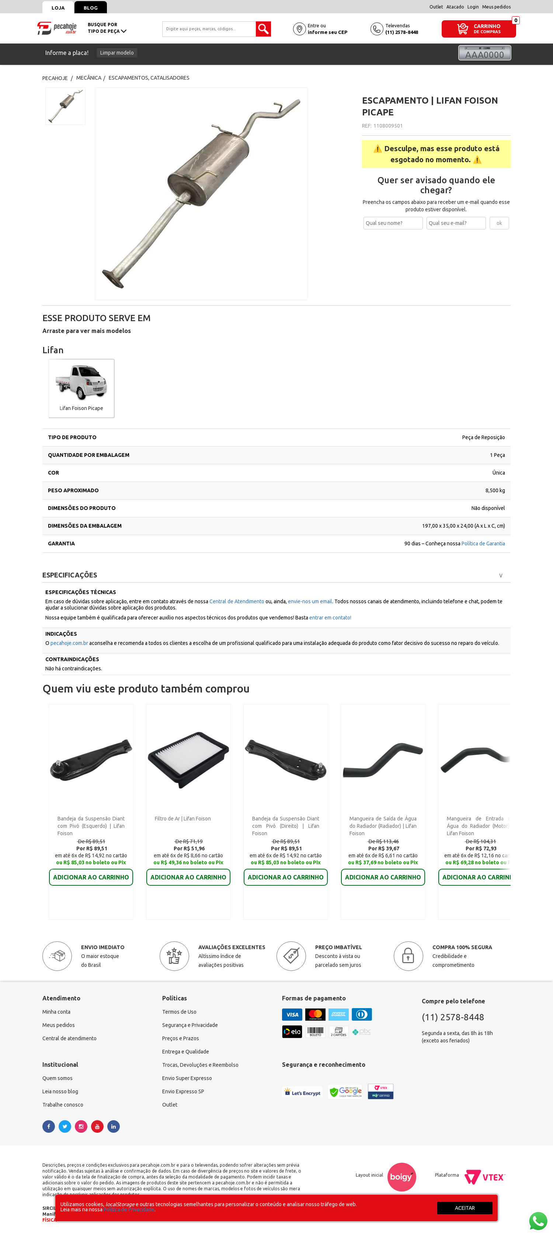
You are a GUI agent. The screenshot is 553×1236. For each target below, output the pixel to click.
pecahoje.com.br (69, 643)
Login (473, 6)
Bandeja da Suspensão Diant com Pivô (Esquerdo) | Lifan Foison (91, 826)
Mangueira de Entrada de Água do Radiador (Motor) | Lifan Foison (480, 826)
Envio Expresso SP (183, 1091)
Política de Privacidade (129, 1209)
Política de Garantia (483, 543)
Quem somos (57, 1078)
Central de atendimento (69, 1038)
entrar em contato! (330, 618)
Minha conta (56, 1012)
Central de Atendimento (237, 601)
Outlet (436, 6)
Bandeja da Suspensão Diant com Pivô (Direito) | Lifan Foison (285, 826)
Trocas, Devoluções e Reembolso (200, 1065)
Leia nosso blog (60, 1091)
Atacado (455, 6)
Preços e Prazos (180, 1038)
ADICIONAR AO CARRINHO (91, 877)
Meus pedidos (496, 6)
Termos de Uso (179, 1012)
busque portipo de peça (107, 28)
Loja (58, 7)
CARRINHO (487, 26)
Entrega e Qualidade (185, 1052)
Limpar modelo (117, 53)
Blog (91, 7)
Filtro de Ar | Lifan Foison (183, 819)
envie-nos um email (310, 601)
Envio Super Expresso (187, 1078)
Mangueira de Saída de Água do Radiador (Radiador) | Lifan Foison (383, 826)
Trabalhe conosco (62, 1105)
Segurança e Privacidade (190, 1025)
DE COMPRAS (487, 32)
